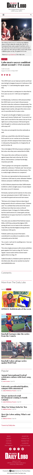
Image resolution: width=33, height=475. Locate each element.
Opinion (8, 443)
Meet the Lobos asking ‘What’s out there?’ (15, 415)
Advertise (25, 436)
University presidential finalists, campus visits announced (15, 387)
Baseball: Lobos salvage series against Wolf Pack (14, 362)
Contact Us (25, 438)
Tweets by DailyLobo (8, 425)
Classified (25, 443)
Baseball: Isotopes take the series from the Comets (15, 335)
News (8, 436)
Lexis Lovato (6, 381)
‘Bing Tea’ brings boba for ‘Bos (14, 407)
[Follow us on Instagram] (18, 449)
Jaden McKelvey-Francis (9, 390)
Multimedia (8, 445)
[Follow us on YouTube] (22, 449)
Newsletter (25, 441)
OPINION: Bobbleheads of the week (16, 309)
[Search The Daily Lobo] (31, 14)
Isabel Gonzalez (5, 68)
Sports (4, 59)
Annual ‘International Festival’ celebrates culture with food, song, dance (16, 377)
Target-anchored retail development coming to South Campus (14, 397)
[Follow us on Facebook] (14, 449)
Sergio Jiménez (11, 54)
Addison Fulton (7, 409)
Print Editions (25, 445)
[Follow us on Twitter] (10, 449)
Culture (8, 441)
